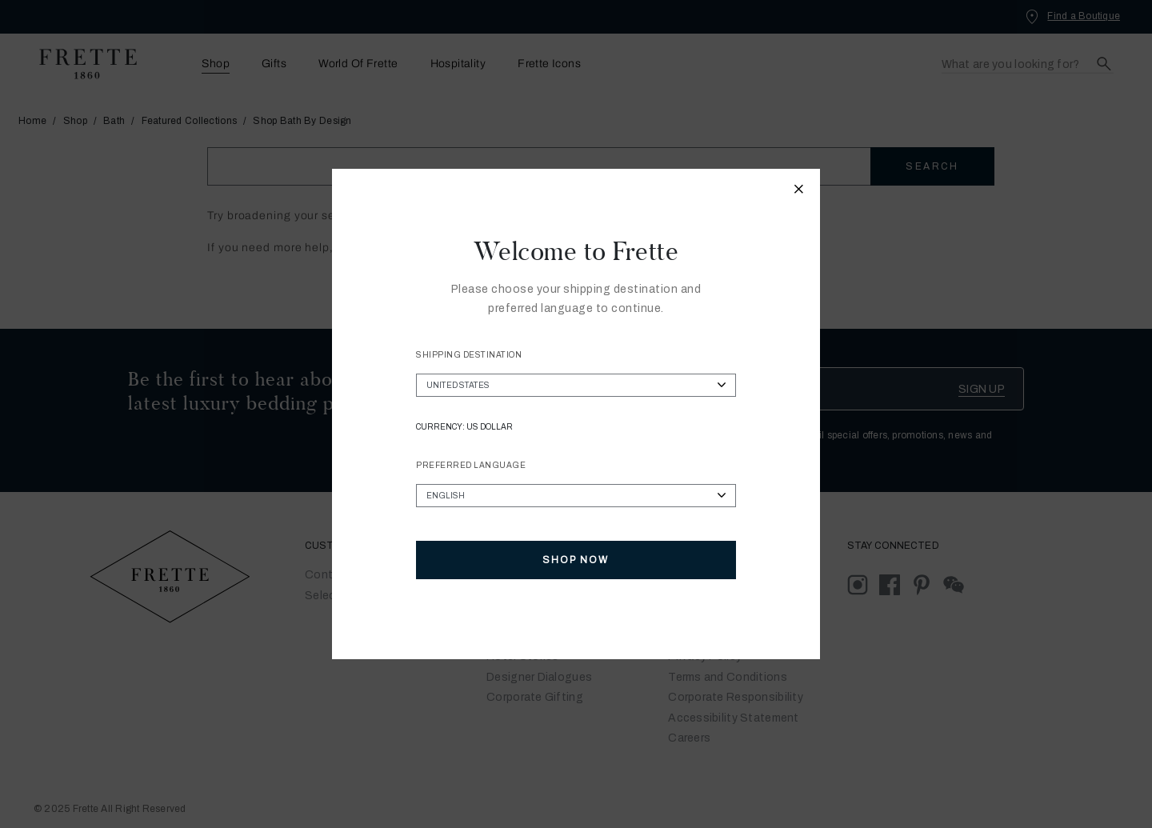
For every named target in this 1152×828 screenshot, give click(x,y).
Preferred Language (471, 465)
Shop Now (575, 560)
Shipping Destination (469, 354)
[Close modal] (799, 191)
